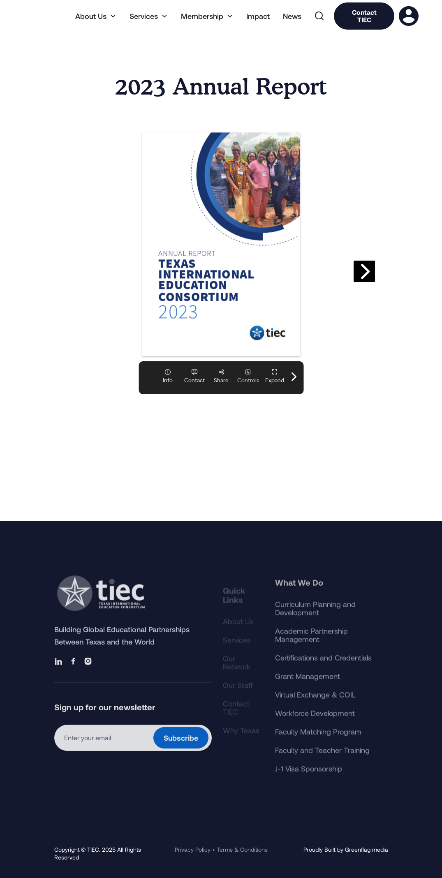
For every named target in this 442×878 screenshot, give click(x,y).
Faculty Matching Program (318, 742)
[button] (96, 16)
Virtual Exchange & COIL (315, 705)
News (292, 16)
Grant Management (307, 686)
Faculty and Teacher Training (322, 760)
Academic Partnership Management (311, 645)
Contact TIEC (364, 15)
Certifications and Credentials (323, 668)
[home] (45, 16)
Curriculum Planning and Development (315, 619)
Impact (258, 16)
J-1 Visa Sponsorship (308, 779)
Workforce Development (315, 723)
